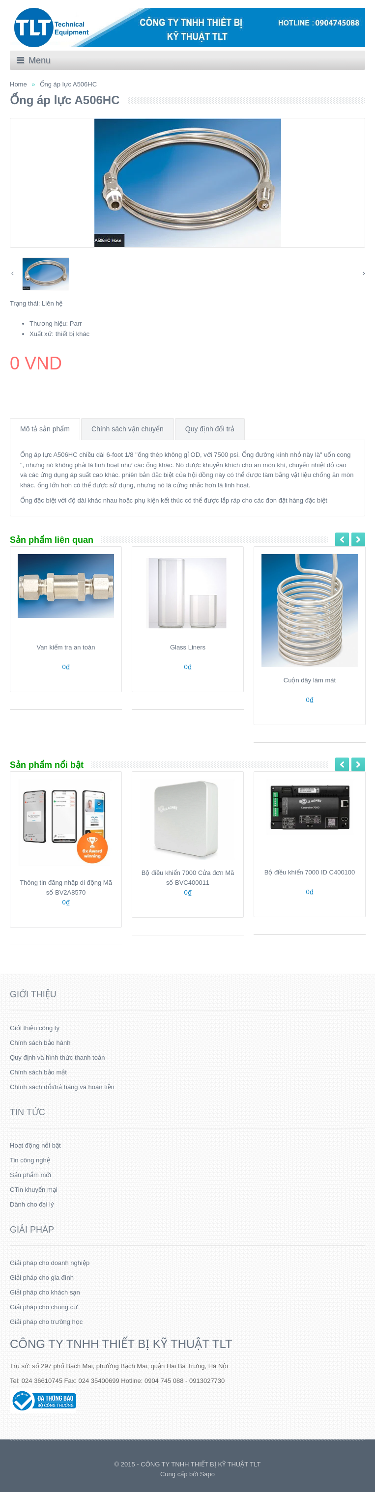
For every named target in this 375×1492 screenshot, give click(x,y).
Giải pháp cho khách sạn (45, 1292)
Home (18, 84)
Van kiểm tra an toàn (66, 647)
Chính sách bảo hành (40, 1042)
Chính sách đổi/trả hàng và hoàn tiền (62, 1087)
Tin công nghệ (30, 1160)
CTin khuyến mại (34, 1189)
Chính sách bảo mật (38, 1072)
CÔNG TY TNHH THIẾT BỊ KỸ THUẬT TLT (121, 1344)
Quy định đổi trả (209, 429)
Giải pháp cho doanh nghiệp (49, 1263)
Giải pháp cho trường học (46, 1321)
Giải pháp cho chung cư (44, 1307)
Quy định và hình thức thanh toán (57, 1057)
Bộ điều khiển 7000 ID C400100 (309, 872)
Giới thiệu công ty (34, 1028)
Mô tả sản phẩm (45, 429)
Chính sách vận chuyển (127, 429)
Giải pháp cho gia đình (42, 1277)
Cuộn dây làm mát (310, 680)
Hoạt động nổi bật (35, 1145)
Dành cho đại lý (32, 1204)
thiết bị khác (72, 334)
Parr (76, 323)
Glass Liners (187, 647)
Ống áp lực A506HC (68, 84)
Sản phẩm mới (30, 1175)
